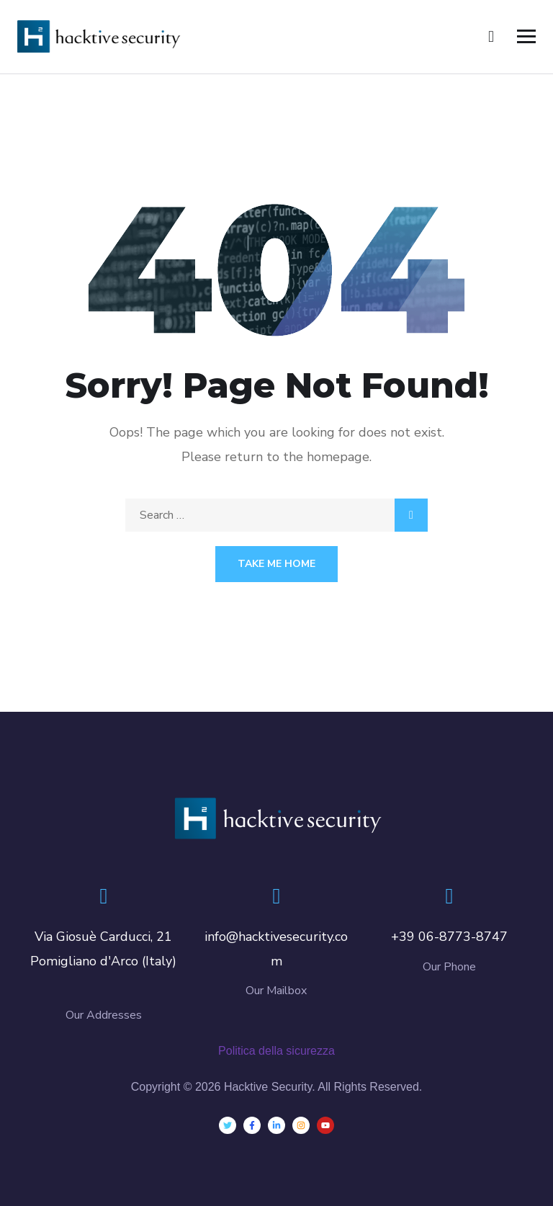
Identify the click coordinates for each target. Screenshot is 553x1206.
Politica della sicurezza (276, 1051)
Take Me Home (276, 564)
